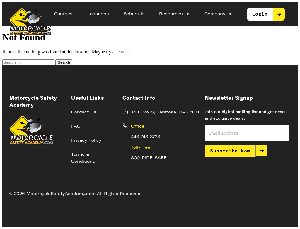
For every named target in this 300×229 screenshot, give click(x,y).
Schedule (134, 14)
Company (218, 14)
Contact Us (83, 112)
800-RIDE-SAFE (149, 158)
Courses (63, 14)
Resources (174, 14)
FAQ (76, 126)
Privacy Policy (86, 140)
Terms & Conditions (83, 158)
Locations (98, 14)
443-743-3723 (145, 137)
